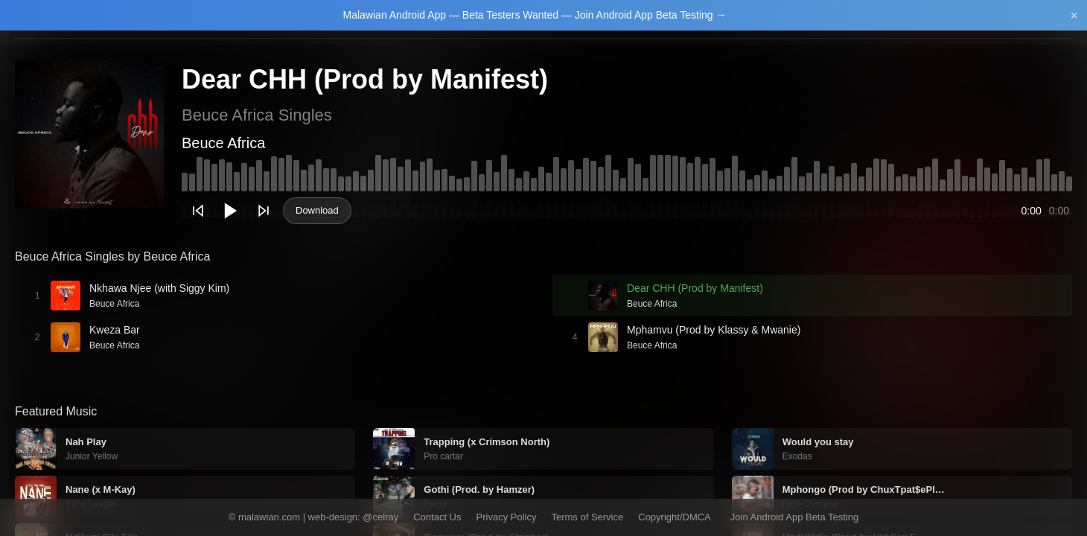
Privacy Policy (506, 517)
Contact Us (437, 517)
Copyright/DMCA (674, 517)
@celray (380, 517)
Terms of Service (587, 517)
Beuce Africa (223, 143)
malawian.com (269, 517)
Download (317, 210)
